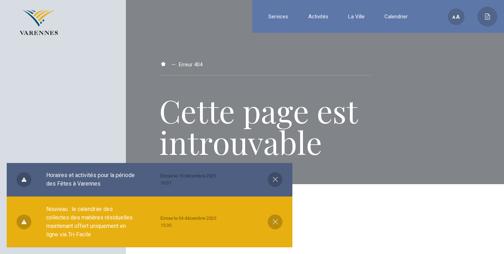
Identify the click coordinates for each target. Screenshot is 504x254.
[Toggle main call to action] (487, 16)
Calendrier (396, 16)
